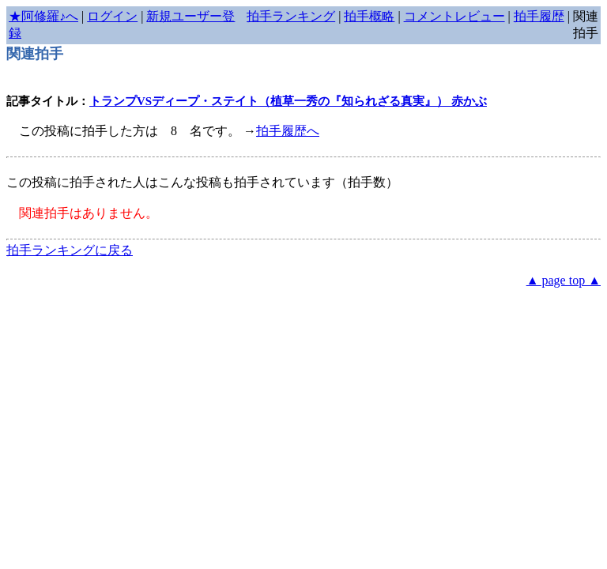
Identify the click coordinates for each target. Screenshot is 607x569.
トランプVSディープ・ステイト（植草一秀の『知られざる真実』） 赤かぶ (288, 101)
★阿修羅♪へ (43, 16)
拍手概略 (369, 16)
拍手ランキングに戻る (69, 250)
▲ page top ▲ (563, 280)
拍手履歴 (539, 16)
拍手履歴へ (287, 131)
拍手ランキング (291, 16)
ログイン (112, 16)
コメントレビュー (454, 16)
